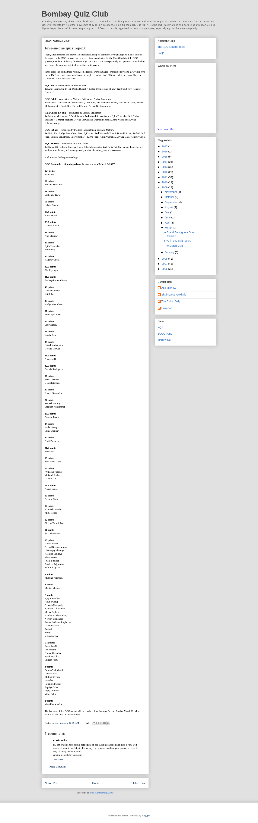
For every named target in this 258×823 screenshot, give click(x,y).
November (171, 191)
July (167, 212)
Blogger (145, 815)
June (168, 217)
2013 (165, 166)
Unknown (166, 308)
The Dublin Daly (170, 301)
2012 (165, 172)
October (170, 197)
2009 (165, 187)
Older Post (139, 782)
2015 (165, 156)
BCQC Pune (165, 333)
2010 (165, 182)
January (170, 252)
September (171, 202)
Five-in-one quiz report (177, 240)
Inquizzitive (164, 339)
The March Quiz (173, 245)
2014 (165, 161)
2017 (165, 146)
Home (95, 782)
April (168, 222)
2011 (165, 177)
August (169, 207)
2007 (165, 263)
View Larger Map (166, 129)
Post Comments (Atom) (101, 792)
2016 (165, 151)
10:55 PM (58, 759)
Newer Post (51, 782)
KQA (160, 327)
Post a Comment (57, 766)
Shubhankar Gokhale (173, 294)
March (169, 227)
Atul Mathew (168, 287)
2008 (165, 258)
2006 (165, 268)
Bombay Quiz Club (75, 14)
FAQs (161, 53)
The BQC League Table (171, 46)
